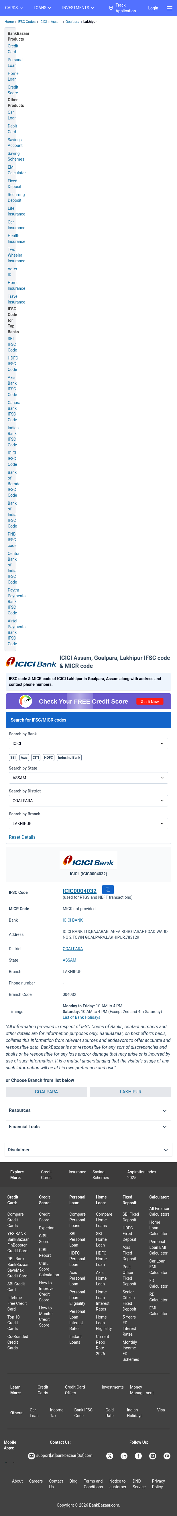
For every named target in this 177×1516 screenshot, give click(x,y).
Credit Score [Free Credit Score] (13, 90)
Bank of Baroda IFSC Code (14, 484)
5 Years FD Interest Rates (129, 1326)
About (17, 1481)
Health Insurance (16, 238)
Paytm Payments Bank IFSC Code (16, 601)
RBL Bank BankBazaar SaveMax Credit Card (18, 1267)
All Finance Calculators (160, 1211)
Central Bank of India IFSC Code (14, 567)
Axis (24, 758)
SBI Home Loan (101, 1239)
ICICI (43, 22)
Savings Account (15, 142)
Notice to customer (117, 1484)
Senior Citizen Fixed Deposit (129, 1300)
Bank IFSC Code (83, 1413)
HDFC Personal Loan (77, 1259)
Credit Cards (46, 1175)
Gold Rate (109, 1413)
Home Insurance (16, 285)
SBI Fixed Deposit (131, 1217)
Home (9, 22)
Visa (161, 1410)
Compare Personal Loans (77, 1220)
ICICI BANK (73, 920)
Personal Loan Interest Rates (77, 1320)
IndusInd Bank (69, 758)
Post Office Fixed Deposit (129, 1275)
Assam (56, 22)
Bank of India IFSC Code (12, 514)
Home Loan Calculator (159, 1228)
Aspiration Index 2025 (141, 1175)
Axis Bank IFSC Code (12, 386)
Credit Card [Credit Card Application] (13, 49)
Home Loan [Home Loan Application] (13, 76)
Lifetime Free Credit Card (17, 1303)
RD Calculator (159, 1297)
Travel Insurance (16, 299)
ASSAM (69, 960)
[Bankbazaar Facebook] (139, 1456)
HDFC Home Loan (101, 1259)
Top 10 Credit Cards (13, 1323)
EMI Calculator (17, 170)
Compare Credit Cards (15, 1220)
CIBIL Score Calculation (49, 1269)
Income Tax (57, 1413)
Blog (73, 1481)
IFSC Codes (27, 22)
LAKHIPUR (130, 1091)
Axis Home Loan (101, 1278)
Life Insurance (16, 211)
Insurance (77, 1172)
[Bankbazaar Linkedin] (125, 1456)
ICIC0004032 (80, 891)
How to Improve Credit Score (46, 1291)
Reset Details (22, 837)
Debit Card (12, 129)
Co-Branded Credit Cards (17, 1342)
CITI (36, 758)
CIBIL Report (45, 1252)
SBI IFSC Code (12, 344)
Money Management (142, 1390)
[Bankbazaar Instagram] (153, 1456)
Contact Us (56, 1484)
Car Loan (12, 115)
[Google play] (6, 1462)
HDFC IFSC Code (13, 364)
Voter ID (12, 272)
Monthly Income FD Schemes (131, 1351)
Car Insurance (16, 225)
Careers (36, 1481)
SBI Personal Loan (77, 1239)
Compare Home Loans (104, 1220)
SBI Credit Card (16, 1287)
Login (153, 8)
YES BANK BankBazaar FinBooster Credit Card (18, 1242)
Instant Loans (75, 1339)
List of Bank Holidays (81, 1017)
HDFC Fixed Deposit (129, 1234)
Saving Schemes (16, 156)
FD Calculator (159, 1283)
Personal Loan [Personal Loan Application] (15, 62)
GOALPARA (73, 948)
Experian (46, 1228)
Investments (113, 1387)
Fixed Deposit (14, 184)
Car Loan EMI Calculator (159, 1267)
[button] (108, 889)
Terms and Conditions (93, 1484)
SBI (13, 758)
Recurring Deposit (16, 197)
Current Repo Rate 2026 (102, 1345)
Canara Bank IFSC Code (14, 411)
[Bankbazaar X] (110, 1456)
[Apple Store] (14, 1462)
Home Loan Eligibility (104, 1323)
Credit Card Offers (75, 1390)
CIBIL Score (44, 1239)
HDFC (48, 758)
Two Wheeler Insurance (16, 255)
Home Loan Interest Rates (102, 1300)
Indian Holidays (134, 1413)
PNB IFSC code (12, 540)
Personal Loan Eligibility (77, 1298)
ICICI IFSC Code (12, 459)
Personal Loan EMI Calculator (159, 1247)
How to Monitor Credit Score (46, 1316)
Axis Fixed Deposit (129, 1253)
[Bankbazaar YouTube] (168, 1456)
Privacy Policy (158, 1484)
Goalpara (72, 22)
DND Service (139, 1484)
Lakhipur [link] (90, 22)
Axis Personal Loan (77, 1278)
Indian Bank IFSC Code (13, 436)
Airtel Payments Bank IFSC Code (16, 632)
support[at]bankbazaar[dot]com (60, 1456)
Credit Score (44, 1217)
